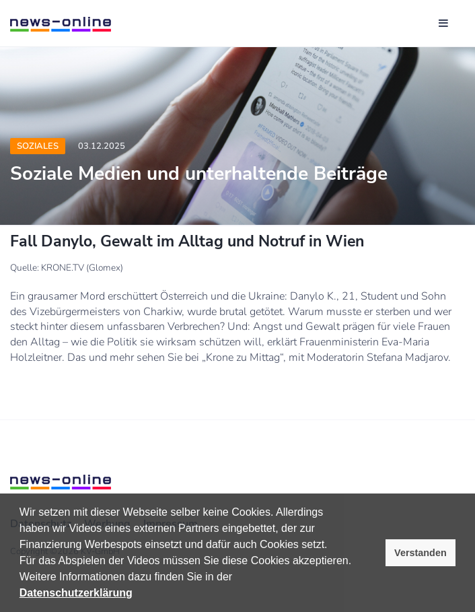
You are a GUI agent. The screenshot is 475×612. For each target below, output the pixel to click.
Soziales (38, 146)
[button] (237, 578)
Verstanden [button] (420, 552)
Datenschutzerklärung (76, 593)
